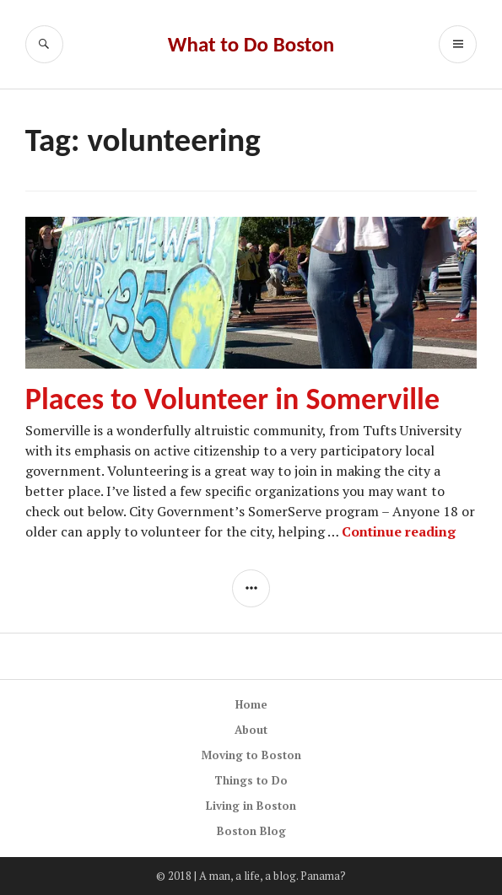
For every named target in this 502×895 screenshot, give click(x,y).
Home (251, 704)
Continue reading (399, 531)
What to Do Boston (251, 44)
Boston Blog (251, 830)
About (251, 729)
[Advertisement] (225, 667)
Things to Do (251, 780)
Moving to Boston (251, 755)
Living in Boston (251, 805)
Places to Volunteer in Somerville (232, 399)
